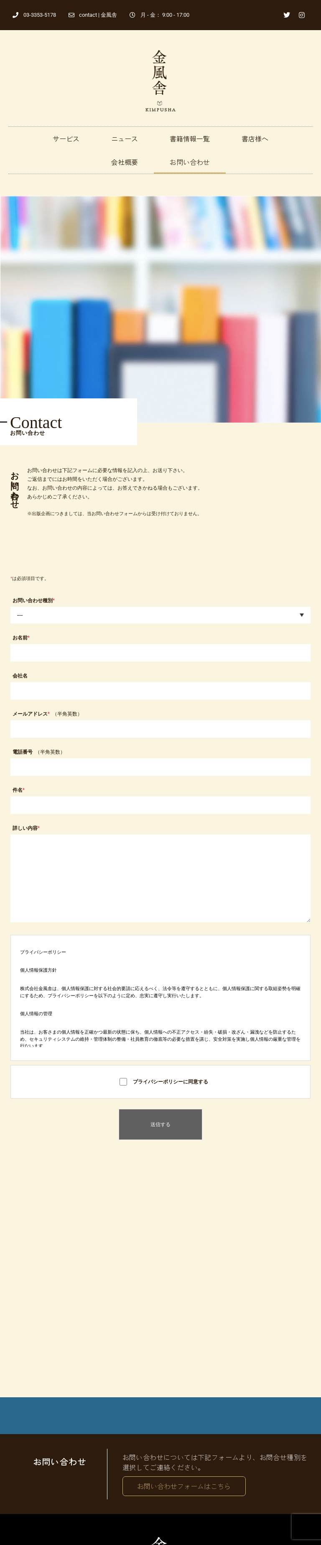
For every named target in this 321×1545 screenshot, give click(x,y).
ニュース (124, 138)
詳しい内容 (26, 828)
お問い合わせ (190, 162)
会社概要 (124, 162)
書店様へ (255, 138)
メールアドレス (47, 714)
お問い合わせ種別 (34, 600)
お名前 (21, 638)
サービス (66, 138)
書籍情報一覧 (190, 138)
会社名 (20, 676)
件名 (19, 790)
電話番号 (39, 752)
